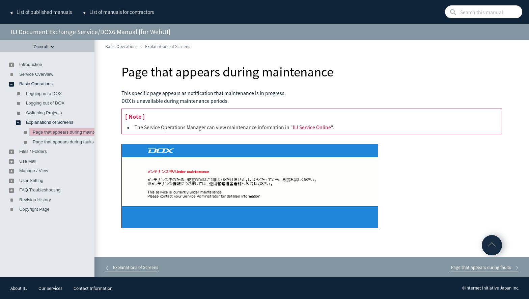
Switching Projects (44, 112)
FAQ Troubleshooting (39, 189)
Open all (44, 47)
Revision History (35, 199)
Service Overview (36, 74)
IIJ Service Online (312, 127)
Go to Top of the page (492, 245)
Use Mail (27, 161)
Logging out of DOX (45, 103)
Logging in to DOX (44, 93)
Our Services (50, 288)
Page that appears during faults (63, 141)
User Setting (31, 180)
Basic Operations (121, 46)
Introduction (30, 64)
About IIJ (18, 288)
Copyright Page (34, 209)
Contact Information (93, 288)
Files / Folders (33, 151)
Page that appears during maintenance (70, 132)
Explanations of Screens (167, 46)
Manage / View (33, 170)
